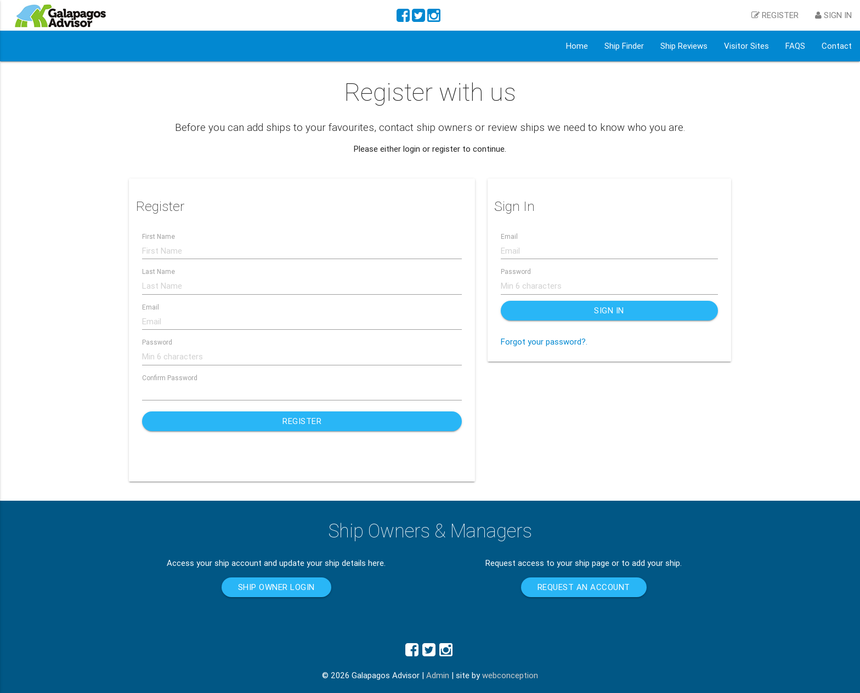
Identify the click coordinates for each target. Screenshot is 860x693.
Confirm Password (169, 378)
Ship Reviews (684, 46)
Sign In (609, 310)
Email (150, 307)
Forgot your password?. (544, 341)
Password (157, 342)
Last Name (158, 271)
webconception (510, 675)
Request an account (584, 587)
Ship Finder (624, 46)
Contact (837, 46)
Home (577, 46)
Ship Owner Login (276, 587)
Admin (437, 675)
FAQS (795, 46)
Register (301, 421)
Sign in (833, 15)
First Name (158, 236)
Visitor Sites (746, 46)
